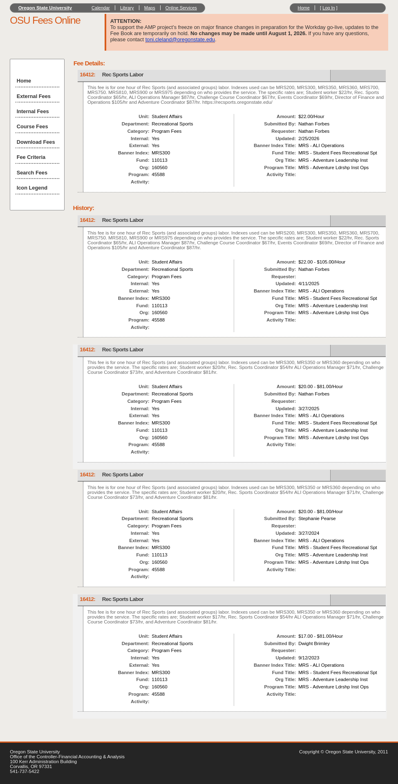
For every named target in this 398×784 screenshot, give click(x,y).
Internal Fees (33, 111)
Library (127, 7)
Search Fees (32, 173)
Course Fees (32, 126)
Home (303, 7)
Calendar (101, 7)
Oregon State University (45, 7)
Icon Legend (32, 188)
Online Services (181, 7)
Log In (328, 7)
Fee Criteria (31, 157)
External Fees (34, 96)
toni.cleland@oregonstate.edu (180, 39)
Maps (149, 7)
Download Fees (36, 142)
